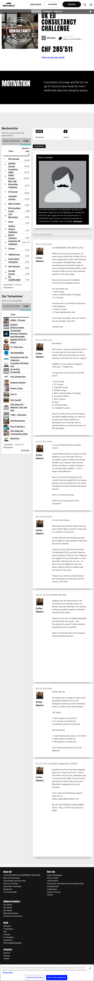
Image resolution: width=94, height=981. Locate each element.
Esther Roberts (40, 260)
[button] (91, 4)
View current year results (53, 57)
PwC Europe (13, 159)
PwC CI (13, 394)
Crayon (11, 249)
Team (26, 141)
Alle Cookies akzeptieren (56, 977)
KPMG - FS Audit (17, 320)
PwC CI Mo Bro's (17, 427)
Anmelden (52, 4)
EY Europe (13, 192)
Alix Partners (14, 267)
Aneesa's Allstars (18, 383)
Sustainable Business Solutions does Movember (18, 334)
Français (48, 12)
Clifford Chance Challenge (12, 229)
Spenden (72, 4)
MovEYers (15, 439)
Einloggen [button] (35, 5)
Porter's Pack (16, 388)
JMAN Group (14, 255)
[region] (47, 972)
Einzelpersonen (11, 141)
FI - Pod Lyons (16, 347)
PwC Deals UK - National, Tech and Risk (18, 407)
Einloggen (77, 221)
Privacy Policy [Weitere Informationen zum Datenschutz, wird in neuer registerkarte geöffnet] (8, 972)
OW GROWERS (17, 353)
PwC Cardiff (15, 400)
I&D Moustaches (17, 421)
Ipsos (10, 222)
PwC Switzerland (17, 377)
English (58, 12)
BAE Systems (14, 204)
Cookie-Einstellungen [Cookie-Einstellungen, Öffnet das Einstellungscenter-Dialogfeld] (35, 977)
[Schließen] (90, 968)
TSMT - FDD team (18, 415)
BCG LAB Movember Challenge (13, 184)
